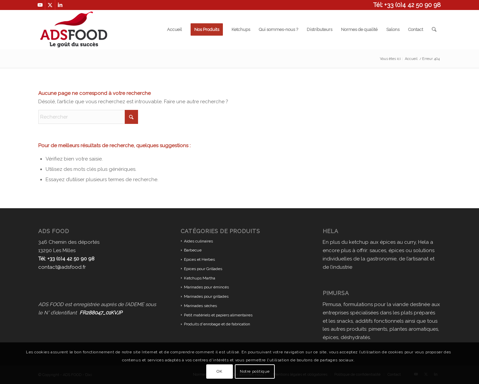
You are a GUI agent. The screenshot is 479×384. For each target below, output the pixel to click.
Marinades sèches (200, 305)
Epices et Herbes (199, 259)
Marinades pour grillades (206, 296)
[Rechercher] (434, 29)
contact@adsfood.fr (62, 267)
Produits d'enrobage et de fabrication (217, 324)
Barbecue (193, 250)
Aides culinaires (198, 241)
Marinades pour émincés (206, 287)
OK (219, 371)
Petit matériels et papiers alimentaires (218, 315)
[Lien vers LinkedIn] (60, 5)
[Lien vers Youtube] (40, 5)
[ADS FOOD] (73, 29)
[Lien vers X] (50, 5)
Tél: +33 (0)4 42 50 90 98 (407, 4)
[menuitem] (175, 29)
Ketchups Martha (199, 278)
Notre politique (255, 371)
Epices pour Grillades (203, 268)
